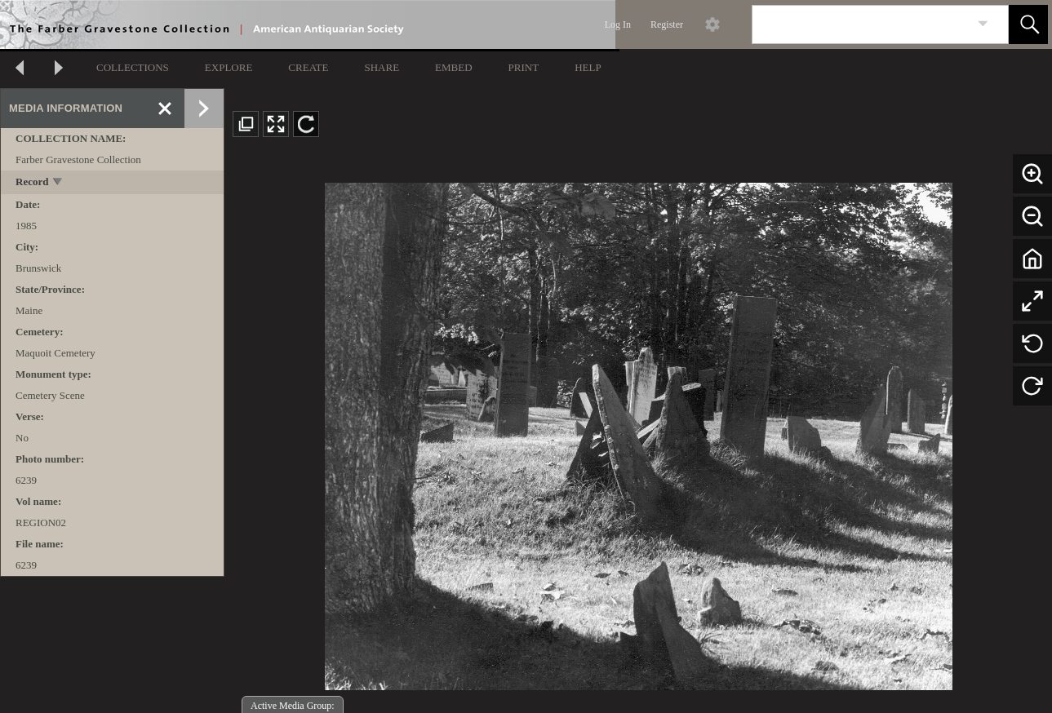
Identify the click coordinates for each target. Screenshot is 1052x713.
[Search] (861, 24)
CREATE (308, 67)
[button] (1028, 24)
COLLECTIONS (132, 67)
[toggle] (58, 183)
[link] (983, 24)
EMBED (454, 67)
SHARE (381, 67)
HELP (588, 67)
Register (666, 24)
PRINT (523, 67)
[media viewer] (638, 431)
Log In (618, 24)
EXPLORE (229, 67)
